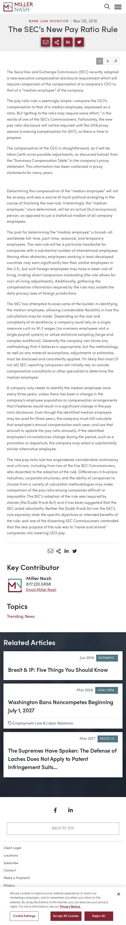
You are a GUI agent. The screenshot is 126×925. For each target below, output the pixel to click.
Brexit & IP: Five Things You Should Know (58, 670)
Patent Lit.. (108, 739)
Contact (10, 870)
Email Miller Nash (41, 590)
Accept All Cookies (66, 918)
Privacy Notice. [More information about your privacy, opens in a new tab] (70, 908)
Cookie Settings (24, 918)
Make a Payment (17, 878)
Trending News (21, 617)
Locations (11, 855)
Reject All (98, 918)
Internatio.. (107, 658)
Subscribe (11, 863)
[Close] (119, 896)
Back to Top (63, 828)
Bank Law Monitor (49, 21)
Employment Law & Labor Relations (43, 723)
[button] (118, 7)
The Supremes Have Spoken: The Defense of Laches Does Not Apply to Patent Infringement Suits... (62, 759)
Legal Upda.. (107, 690)
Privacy (9, 885)
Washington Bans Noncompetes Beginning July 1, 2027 (60, 707)
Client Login (13, 848)
